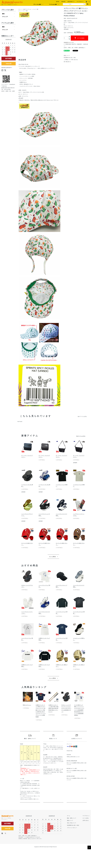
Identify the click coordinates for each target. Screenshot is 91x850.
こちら (25, 799)
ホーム (20, 9)
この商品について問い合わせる (71, 59)
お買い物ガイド (70, 1)
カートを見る (86, 818)
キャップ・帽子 (35, 9)
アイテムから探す (53, 4)
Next (83, 697)
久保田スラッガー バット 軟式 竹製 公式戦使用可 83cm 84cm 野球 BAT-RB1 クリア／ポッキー (53, 708)
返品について (67, 55)
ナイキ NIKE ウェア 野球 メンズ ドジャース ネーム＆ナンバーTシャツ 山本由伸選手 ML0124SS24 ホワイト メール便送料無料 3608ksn (79, 710)
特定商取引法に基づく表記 (70, 57)
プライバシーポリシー (72, 827)
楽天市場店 (8, 58)
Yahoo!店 (63, 1)
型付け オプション (27, 705)
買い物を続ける (67, 61)
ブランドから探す (37, 4)
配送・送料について (71, 818)
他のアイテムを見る (82, 416)
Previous (24, 697)
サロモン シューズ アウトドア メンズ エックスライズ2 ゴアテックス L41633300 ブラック (66, 708)
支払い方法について (71, 822)
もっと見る (52, 556)
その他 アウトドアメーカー (27, 9)
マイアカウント (80, 1)
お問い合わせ (60, 747)
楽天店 (57, 1)
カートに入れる (79, 38)
